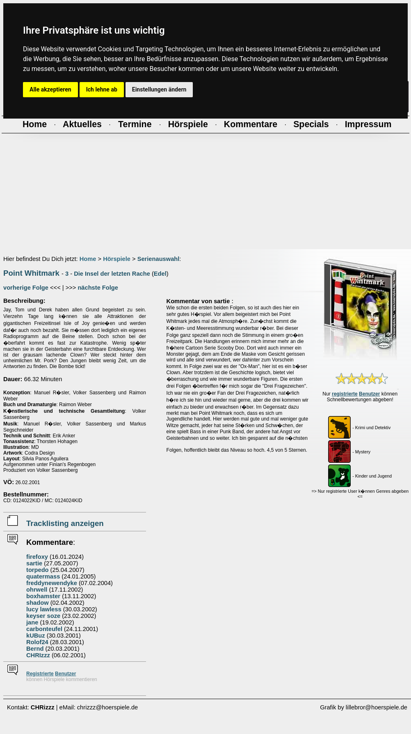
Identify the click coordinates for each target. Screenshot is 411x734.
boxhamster (43, 596)
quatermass (43, 576)
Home (88, 259)
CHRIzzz (38, 655)
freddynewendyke (51, 583)
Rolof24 (37, 642)
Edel (160, 273)
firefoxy (37, 556)
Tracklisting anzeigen (65, 523)
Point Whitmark (31, 273)
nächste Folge (98, 287)
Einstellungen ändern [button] (159, 89)
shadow (37, 602)
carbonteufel (44, 629)
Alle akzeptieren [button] (50, 89)
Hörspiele (116, 259)
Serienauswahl (158, 259)
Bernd (34, 648)
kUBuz (35, 635)
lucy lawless (44, 609)
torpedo (37, 570)
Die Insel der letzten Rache (112, 273)
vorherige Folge (25, 287)
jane (32, 622)
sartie (34, 563)
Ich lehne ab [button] (101, 89)
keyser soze (43, 616)
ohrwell (36, 589)
